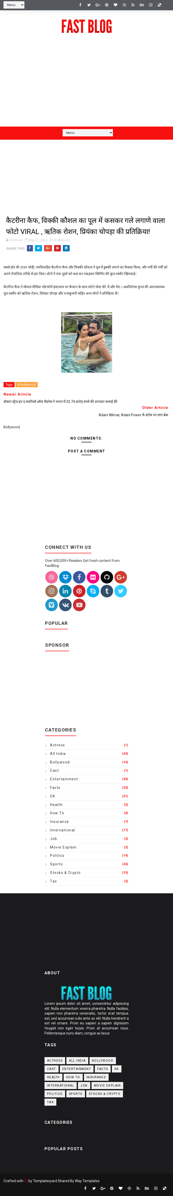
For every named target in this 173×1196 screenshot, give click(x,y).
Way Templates (87, 1181)
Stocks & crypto (65, 873)
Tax (53, 881)
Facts (55, 788)
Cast (54, 770)
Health (56, 805)
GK (52, 796)
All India (58, 754)
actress (57, 745)
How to (57, 813)
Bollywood (62, 240)
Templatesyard (45, 1181)
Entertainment (64, 779)
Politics (57, 856)
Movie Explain (63, 847)
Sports (56, 864)
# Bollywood (26, 385)
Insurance (59, 822)
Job (53, 839)
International (62, 830)
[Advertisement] (86, 86)
